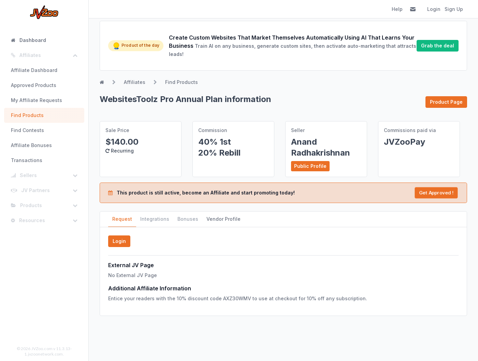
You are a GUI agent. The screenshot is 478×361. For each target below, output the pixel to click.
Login (433, 9)
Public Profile (310, 166)
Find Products (27, 115)
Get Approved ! (436, 193)
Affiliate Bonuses (31, 145)
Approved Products (33, 85)
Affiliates (134, 82)
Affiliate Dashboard (34, 70)
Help (397, 9)
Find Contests (27, 130)
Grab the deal (437, 45)
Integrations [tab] (154, 219)
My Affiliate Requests (36, 100)
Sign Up (454, 9)
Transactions (26, 160)
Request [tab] (122, 219)
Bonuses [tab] (187, 219)
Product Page (446, 102)
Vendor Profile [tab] (223, 219)
